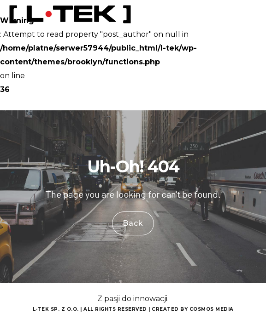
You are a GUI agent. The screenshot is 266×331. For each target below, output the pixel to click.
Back (133, 223)
